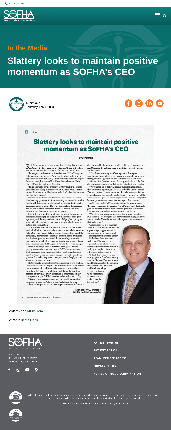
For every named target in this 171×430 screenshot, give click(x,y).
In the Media (30, 320)
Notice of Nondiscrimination (117, 373)
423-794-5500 (16, 3)
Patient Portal (106, 342)
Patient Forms (105, 350)
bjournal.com (34, 311)
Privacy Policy (105, 366)
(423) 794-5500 (17, 354)
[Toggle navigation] (157, 13)
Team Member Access (110, 358)
